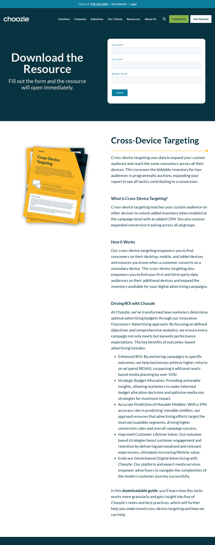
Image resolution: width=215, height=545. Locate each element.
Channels (80, 19)
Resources (133, 19)
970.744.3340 (99, 4)
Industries (97, 19)
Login (133, 4)
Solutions (64, 19)
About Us (150, 19)
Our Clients (115, 19)
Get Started (119, 4)
